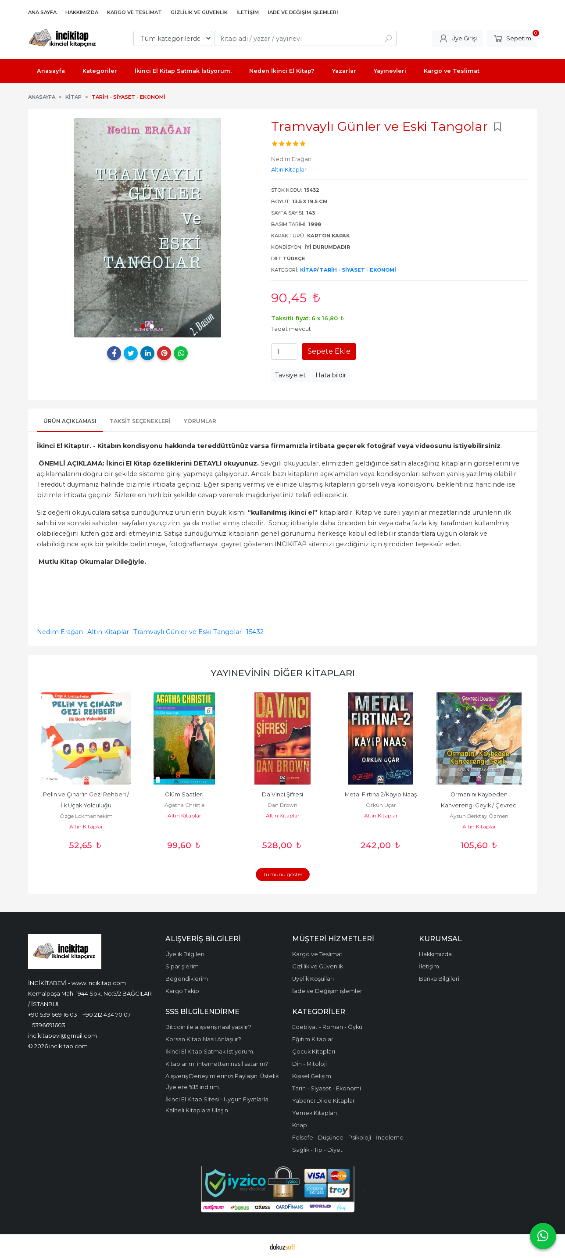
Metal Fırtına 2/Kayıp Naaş (381, 794)
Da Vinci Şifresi (282, 794)
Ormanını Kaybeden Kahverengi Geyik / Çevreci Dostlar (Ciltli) (480, 805)
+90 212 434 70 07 (106, 1014)
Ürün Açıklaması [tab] (70, 421)
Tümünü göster (283, 874)
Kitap (308, 270)
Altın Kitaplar (108, 632)
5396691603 (48, 1025)
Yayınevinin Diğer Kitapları (283, 672)
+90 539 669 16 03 (52, 1014)
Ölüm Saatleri (184, 794)
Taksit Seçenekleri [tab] (140, 421)
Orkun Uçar (381, 805)
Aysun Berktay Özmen (479, 816)
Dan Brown (282, 805)
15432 (255, 632)
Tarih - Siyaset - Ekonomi (358, 270)
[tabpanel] (147, 227)
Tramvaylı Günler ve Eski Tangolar (187, 632)
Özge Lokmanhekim (86, 816)
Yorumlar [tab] (200, 421)
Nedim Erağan (60, 632)
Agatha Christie (184, 805)
